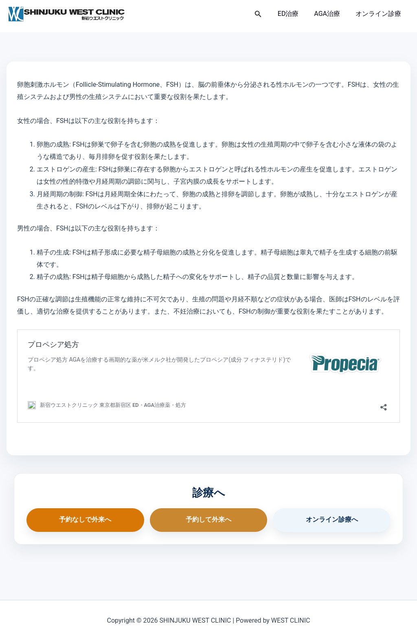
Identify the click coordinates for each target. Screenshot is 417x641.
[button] (265, 14)
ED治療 (294, 14)
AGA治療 (331, 14)
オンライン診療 (379, 14)
